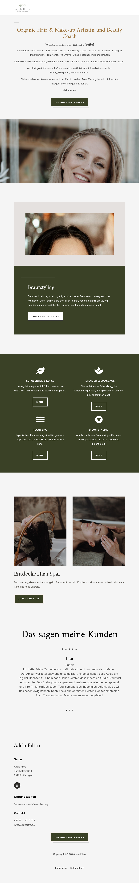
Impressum (61, 868)
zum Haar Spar (29, 598)
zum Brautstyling (45, 316)
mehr (40, 402)
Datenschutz (77, 868)
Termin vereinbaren (69, 102)
